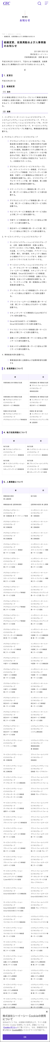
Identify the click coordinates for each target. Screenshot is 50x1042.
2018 (18, 34)
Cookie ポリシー (10, 1028)
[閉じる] (47, 1012)
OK (25, 1037)
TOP (3, 34)
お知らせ (11, 34)
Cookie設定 (17, 1030)
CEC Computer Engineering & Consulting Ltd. (6, 3)
